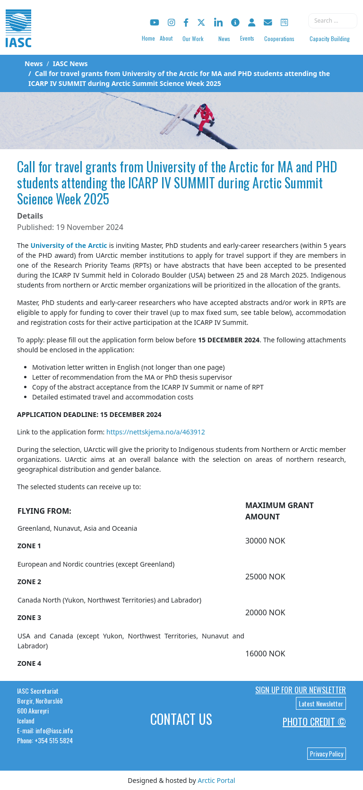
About (166, 38)
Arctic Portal (216, 780)
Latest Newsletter (321, 703)
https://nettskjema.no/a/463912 (155, 431)
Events (247, 38)
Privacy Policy (326, 753)
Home (148, 38)
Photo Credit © (314, 721)
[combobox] (332, 20)
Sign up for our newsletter (300, 690)
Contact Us (181, 719)
